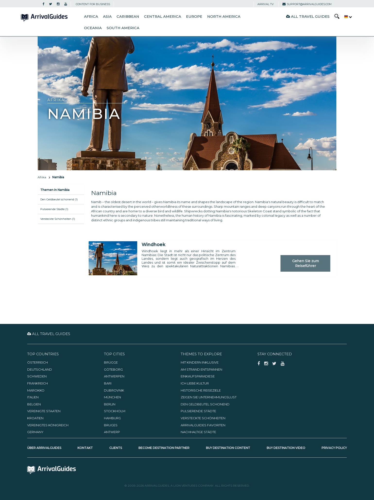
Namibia (58, 177)
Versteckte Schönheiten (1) (57, 219)
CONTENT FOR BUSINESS (93, 4)
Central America (162, 16)
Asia (107, 16)
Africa (91, 16)
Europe (194, 16)
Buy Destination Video (286, 448)
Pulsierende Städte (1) (54, 209)
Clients (115, 448)
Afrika (42, 177)
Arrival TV (265, 4)
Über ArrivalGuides (44, 448)
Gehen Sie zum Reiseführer (305, 263)
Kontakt (85, 448)
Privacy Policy (334, 448)
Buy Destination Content (228, 448)
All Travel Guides (308, 16)
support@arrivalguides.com (307, 4)
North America (223, 16)
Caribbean (128, 16)
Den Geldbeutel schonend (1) (59, 199)
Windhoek (153, 244)
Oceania (93, 28)
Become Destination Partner (163, 448)
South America (123, 28)
